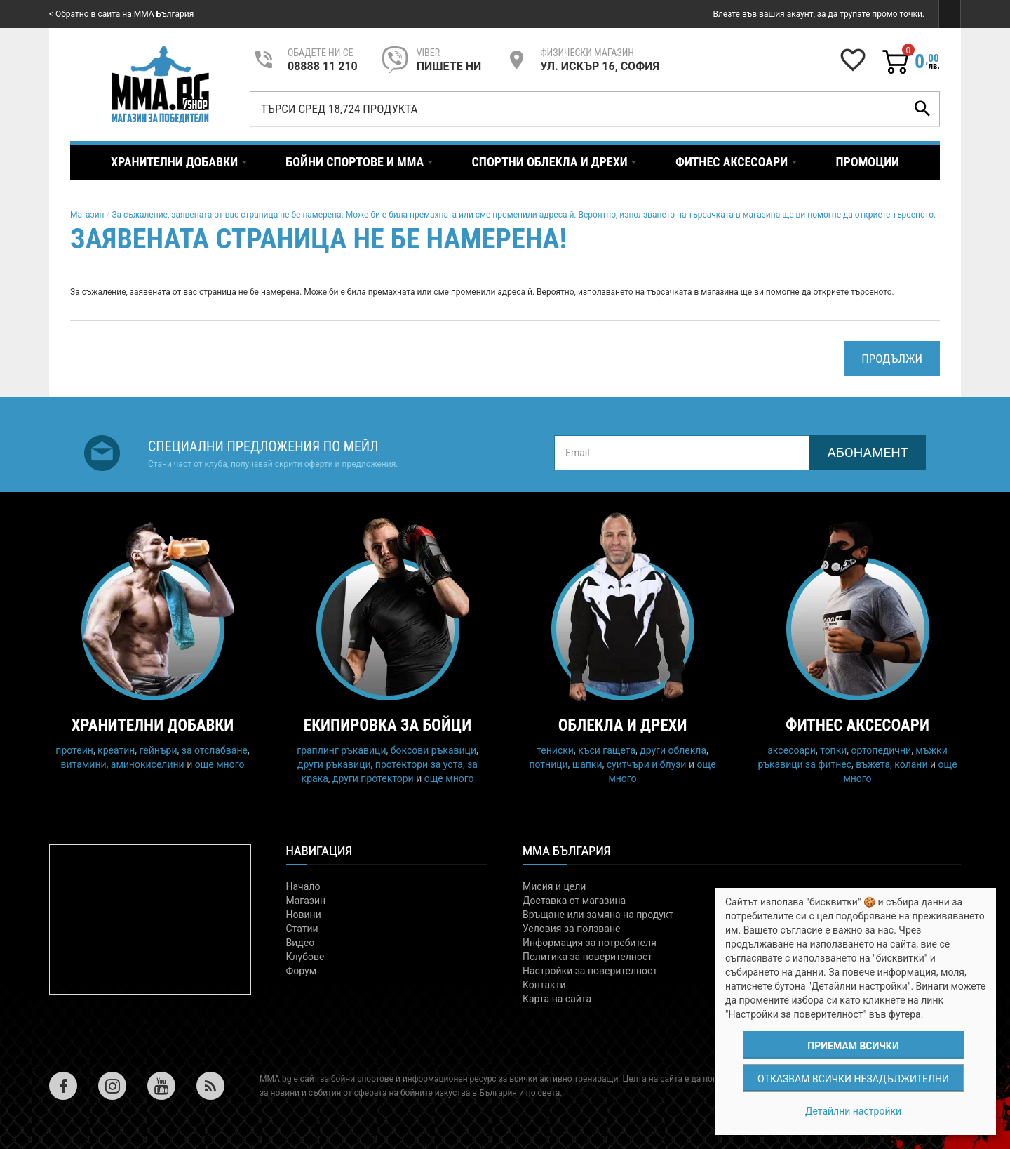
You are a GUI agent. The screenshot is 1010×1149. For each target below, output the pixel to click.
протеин (74, 750)
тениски (555, 750)
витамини (84, 764)
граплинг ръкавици (341, 750)
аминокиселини (147, 764)
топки (833, 750)
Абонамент (867, 452)
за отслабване (215, 750)
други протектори (373, 778)
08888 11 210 (323, 66)
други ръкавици (334, 764)
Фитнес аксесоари (857, 725)
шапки (587, 764)
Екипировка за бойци (387, 725)
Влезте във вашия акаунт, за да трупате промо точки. (818, 14)
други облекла (673, 750)
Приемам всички (852, 1045)
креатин (116, 750)
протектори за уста (419, 764)
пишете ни (449, 66)
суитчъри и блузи (647, 764)
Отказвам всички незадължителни (853, 1078)
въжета (873, 764)
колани (910, 764)
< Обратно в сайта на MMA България (121, 14)
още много (220, 764)
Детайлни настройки (853, 1111)
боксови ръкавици (433, 750)
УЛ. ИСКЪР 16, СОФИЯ (599, 66)
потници (548, 764)
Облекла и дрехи (622, 725)
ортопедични (881, 750)
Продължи (891, 359)
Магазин (87, 215)
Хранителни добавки (153, 725)
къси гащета (606, 750)
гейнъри (158, 750)
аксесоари (791, 750)
